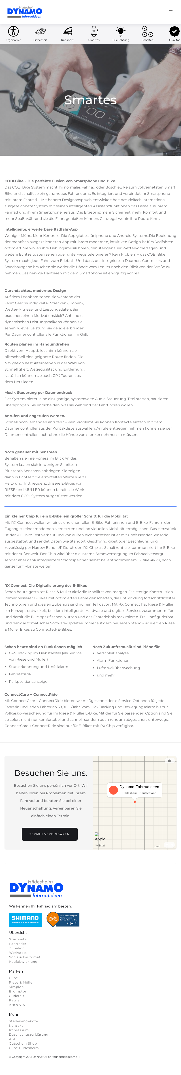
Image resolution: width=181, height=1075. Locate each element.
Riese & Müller (21, 982)
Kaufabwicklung (23, 962)
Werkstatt (18, 953)
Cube (13, 978)
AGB (13, 1039)
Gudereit (16, 996)
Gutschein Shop (23, 1043)
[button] (171, 12)
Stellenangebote (23, 1021)
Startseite (18, 939)
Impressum (19, 1030)
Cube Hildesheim (24, 1048)
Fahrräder (17, 944)
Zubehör (16, 948)
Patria (14, 1000)
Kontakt (16, 1026)
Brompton (18, 991)
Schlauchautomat (24, 957)
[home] (25, 12)
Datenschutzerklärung (29, 1035)
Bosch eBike (116, 187)
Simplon (16, 987)
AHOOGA (17, 1005)
